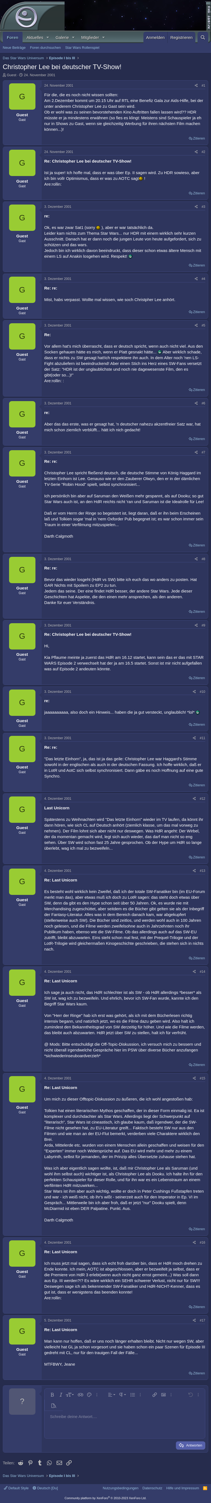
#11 (202, 738)
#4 (203, 279)
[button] (47, 37)
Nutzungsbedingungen (120, 1488)
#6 (203, 403)
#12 (202, 799)
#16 (202, 1242)
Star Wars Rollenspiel (82, 48)
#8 (203, 559)
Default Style (16, 1488)
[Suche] (203, 37)
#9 (203, 625)
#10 (202, 692)
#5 (203, 325)
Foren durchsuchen (45, 48)
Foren (12, 37)
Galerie (62, 37)
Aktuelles (35, 37)
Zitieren (199, 138)
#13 (202, 871)
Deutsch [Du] (45, 1488)
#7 (203, 452)
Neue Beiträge (14, 48)
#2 (203, 152)
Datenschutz (152, 1488)
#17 (202, 1320)
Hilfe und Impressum (182, 1488)
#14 (202, 972)
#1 (203, 85)
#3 (203, 207)
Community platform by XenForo (105, 1498)
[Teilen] (196, 86)
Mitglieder (90, 37)
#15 (202, 1078)
